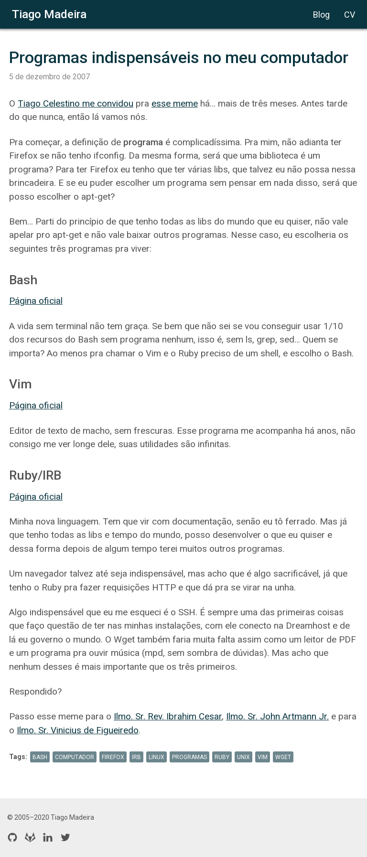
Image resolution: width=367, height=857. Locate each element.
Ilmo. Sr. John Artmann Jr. (277, 716)
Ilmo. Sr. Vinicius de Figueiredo (78, 730)
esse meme (174, 103)
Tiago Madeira (49, 14)
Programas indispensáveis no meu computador (178, 57)
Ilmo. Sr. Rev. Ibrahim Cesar (168, 716)
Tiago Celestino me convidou (75, 103)
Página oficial (36, 300)
